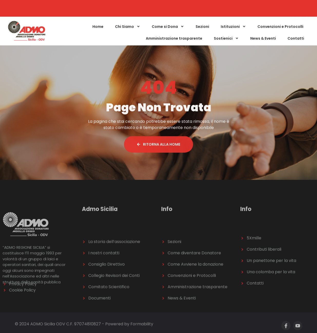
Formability (141, 325)
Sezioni (202, 28)
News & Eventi (263, 40)
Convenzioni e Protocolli (280, 28)
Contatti (295, 40)
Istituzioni (233, 28)
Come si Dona (168, 28)
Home (97, 28)
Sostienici (226, 40)
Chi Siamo (127, 28)
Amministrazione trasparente (174, 40)
